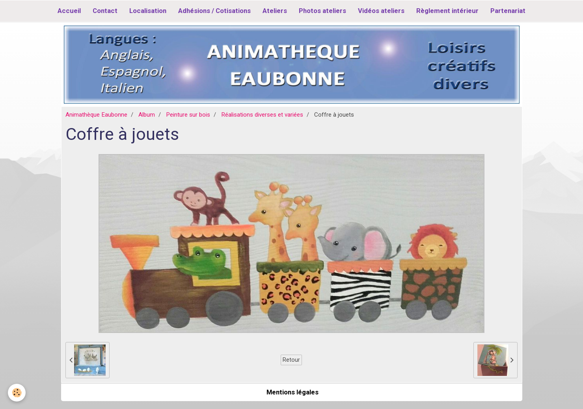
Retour (291, 360)
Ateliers (275, 11)
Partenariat (507, 11)
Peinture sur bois (188, 114)
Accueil (69, 11)
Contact (105, 11)
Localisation (147, 11)
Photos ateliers (322, 11)
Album (146, 114)
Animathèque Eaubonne (96, 114)
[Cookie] (17, 393)
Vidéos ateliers (381, 11)
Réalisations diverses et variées (262, 114)
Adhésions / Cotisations (214, 11)
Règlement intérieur (447, 11)
